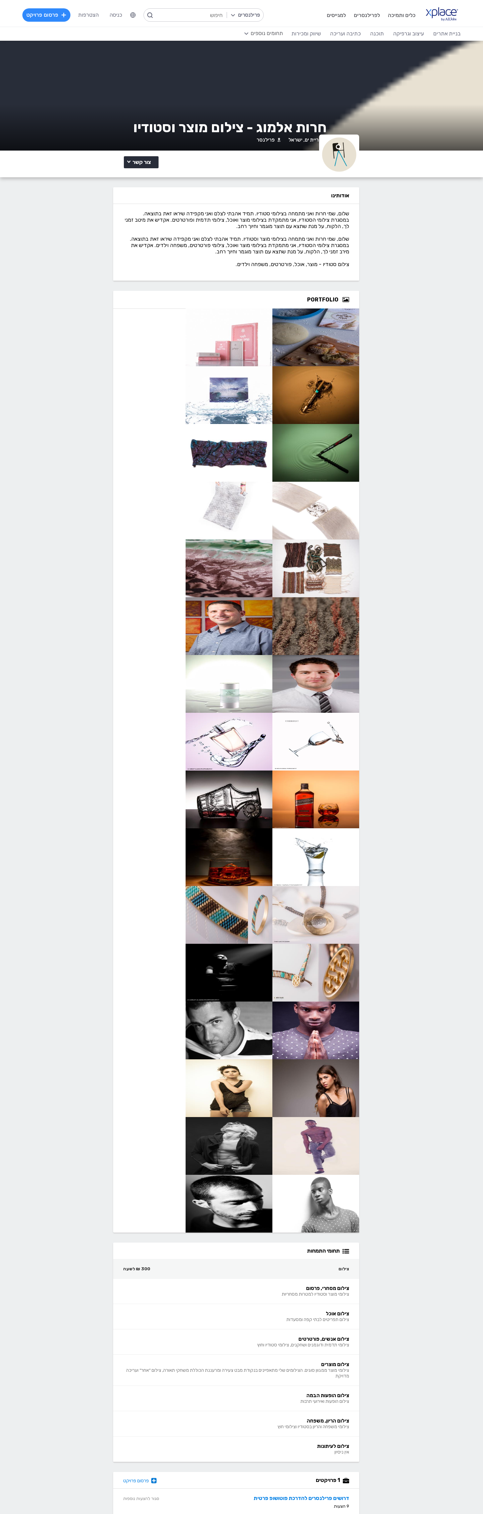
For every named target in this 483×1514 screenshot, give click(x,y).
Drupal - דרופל (391, 1459)
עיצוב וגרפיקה (278, 1378)
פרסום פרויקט (208, 1232)
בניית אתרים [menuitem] (433, 33)
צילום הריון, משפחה (96, 289)
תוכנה (207, 1378)
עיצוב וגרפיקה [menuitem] (394, 33)
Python (205, 1459)
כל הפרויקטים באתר (130, 1315)
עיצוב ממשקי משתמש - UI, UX (261, 1459)
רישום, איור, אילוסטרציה (269, 1429)
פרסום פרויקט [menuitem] (60, 15)
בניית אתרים (395, 1378)
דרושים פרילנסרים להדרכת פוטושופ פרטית (384, 1249)
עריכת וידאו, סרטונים (272, 1449)
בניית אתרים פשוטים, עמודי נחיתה (372, 1388)
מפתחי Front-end (193, 1398)
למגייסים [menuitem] (320, 15)
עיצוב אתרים (281, 1398)
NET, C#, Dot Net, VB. (188, 1429)
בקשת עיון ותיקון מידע (94, 1495)
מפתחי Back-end (194, 1388)
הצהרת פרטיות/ (129, 1495)
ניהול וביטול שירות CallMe (124, 1335)
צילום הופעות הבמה (140, 289)
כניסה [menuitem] (129, 15)
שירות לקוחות (279, 1345)
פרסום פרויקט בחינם (192, 1315)
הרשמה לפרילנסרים (131, 1305)
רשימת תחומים (278, 1305)
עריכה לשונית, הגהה (130, 1439)
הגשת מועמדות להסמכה (125, 1345)
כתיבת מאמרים (136, 1429)
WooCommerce (390, 1439)
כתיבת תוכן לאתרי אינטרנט (123, 1408)
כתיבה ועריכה (137, 1378)
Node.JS (203, 1469)
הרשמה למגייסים (196, 1305)
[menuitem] (147, 15)
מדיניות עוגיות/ (159, 1495)
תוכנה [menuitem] (363, 33)
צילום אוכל (103, 271)
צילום (156, 260)
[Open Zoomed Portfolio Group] (428, 345)
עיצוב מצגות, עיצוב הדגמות (265, 1439)
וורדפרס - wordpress (384, 1408)
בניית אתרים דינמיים (388, 1398)
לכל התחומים (137, 1458)
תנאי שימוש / (187, 1495)
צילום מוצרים (96, 280)
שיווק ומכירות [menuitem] (292, 33)
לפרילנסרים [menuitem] (351, 15)
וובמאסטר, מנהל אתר (386, 1449)
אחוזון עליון (202, 1335)
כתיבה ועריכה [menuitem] (331, 33)
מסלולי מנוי (140, 1325)
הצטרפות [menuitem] (102, 15)
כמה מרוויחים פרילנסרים (268, 1325)
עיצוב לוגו (284, 1388)
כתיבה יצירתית (136, 1419)
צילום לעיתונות (144, 299)
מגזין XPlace (280, 1315)
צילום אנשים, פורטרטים (136, 280)
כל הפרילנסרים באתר (191, 1325)
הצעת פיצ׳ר (281, 1335)
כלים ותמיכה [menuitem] (386, 15)
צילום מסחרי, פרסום (139, 271)
